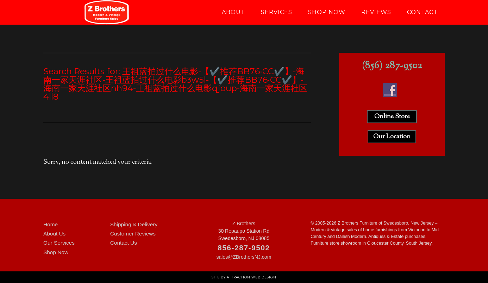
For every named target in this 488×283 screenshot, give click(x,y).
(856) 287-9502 (392, 66)
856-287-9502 (244, 248)
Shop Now (55, 252)
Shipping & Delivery (133, 224)
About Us (54, 234)
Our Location (392, 137)
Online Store (392, 116)
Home (50, 224)
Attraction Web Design (251, 277)
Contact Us (123, 243)
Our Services (59, 243)
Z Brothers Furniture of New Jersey (106, 12)
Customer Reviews (133, 234)
